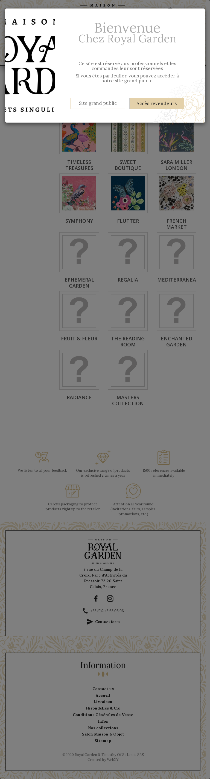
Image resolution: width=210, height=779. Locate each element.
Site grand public (98, 103)
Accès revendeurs (156, 103)
